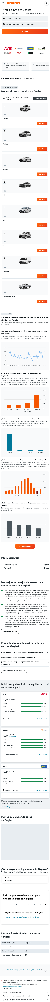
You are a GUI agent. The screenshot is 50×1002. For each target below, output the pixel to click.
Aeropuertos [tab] (8, 905)
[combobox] (12, 14)
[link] (25, 546)
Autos (22, 969)
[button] (3, 3)
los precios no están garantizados (12, 986)
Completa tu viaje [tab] (30, 905)
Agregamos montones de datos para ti (26, 996)
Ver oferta (42, 123)
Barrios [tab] (18, 905)
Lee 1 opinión (12, 736)
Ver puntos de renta (41, 718)
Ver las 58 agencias (7, 807)
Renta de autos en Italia (8, 971)
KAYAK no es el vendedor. (26, 992)
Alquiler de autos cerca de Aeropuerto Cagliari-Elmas (22, 917)
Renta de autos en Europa (33, 969)
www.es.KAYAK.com (12, 969)
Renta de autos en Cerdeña (24, 971)
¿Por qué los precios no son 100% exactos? (26, 999)
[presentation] (48, 684)
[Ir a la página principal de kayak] (13, 3)
